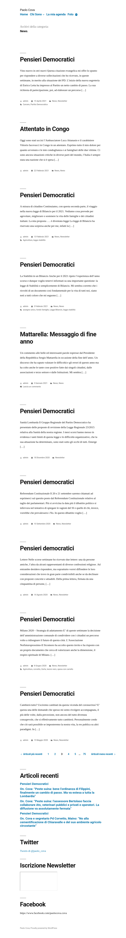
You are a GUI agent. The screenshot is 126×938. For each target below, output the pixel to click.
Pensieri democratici (47, 482)
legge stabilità (39, 240)
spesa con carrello (65, 669)
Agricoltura (27, 240)
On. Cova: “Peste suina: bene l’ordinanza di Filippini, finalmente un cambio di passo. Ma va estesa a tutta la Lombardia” (57, 792)
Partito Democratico (39, 104)
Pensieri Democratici (47, 59)
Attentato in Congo (44, 128)
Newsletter (62, 101)
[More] (76, 14)
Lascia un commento (32, 386)
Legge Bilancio (56, 310)
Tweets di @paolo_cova (33, 851)
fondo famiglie (42, 310)
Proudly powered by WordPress (44, 928)
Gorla (43, 669)
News (54, 101)
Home (24, 14)
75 (84, 754)
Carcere (26, 104)
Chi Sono (36, 14)
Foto (70, 14)
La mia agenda (56, 14)
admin (25, 101)
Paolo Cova (27, 10)
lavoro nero (51, 669)
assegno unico (29, 310)
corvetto (36, 669)
